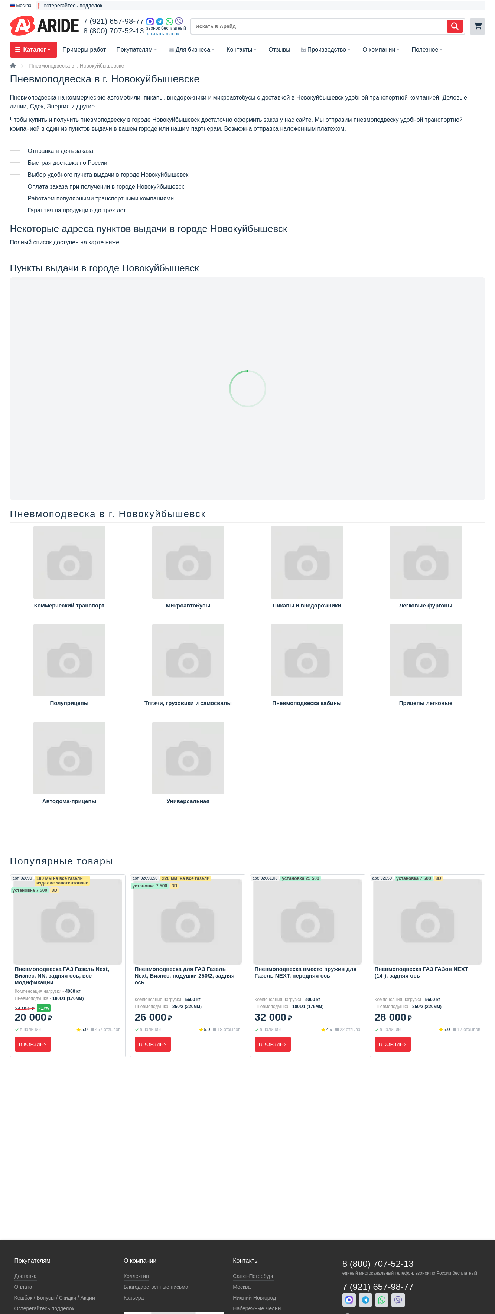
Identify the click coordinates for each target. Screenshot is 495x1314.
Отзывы (279, 49)
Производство (326, 49)
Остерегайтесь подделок (44, 1308)
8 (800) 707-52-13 (113, 31)
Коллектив (136, 1276)
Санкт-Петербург (253, 1276)
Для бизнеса (192, 49)
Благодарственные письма (156, 1287)
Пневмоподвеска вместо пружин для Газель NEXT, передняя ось (306, 972)
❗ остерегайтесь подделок (69, 6)
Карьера (134, 1298)
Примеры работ (84, 49)
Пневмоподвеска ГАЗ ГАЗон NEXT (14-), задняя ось (421, 972)
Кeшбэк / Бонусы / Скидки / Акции (54, 1298)
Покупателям (137, 49)
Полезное (427, 49)
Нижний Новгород (254, 1298)
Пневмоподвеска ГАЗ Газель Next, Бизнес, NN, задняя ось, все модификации (62, 975)
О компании (381, 49)
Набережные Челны (257, 1308)
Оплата (23, 1287)
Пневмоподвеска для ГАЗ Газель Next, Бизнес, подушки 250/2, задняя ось (185, 975)
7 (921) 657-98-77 (113, 21)
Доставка (25, 1276)
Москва (242, 1287)
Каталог (33, 49)
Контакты (242, 49)
